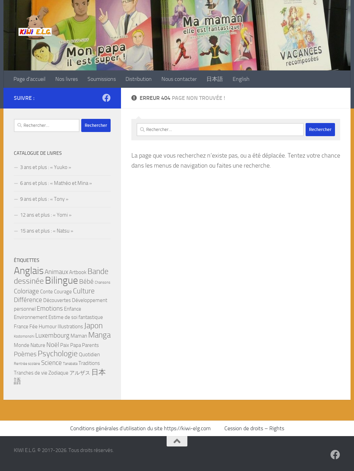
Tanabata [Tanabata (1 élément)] (70, 363)
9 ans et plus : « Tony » (44, 199)
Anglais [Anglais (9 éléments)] (29, 271)
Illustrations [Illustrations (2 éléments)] (70, 326)
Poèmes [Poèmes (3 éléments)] (25, 354)
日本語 (214, 79)
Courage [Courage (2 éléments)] (63, 292)
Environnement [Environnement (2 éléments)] (30, 317)
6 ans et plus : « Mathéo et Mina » (56, 183)
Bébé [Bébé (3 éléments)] (86, 281)
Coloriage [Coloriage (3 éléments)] (26, 291)
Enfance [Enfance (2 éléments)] (72, 309)
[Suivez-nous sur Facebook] (106, 98)
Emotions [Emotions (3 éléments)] (50, 308)
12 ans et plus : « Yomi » (46, 215)
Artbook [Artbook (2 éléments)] (77, 272)
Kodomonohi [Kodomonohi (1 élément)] (24, 336)
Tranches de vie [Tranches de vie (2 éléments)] (30, 373)
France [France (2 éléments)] (21, 326)
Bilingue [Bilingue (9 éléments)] (61, 280)
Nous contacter (179, 79)
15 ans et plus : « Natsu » (46, 231)
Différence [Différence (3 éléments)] (28, 300)
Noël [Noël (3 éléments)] (52, 345)
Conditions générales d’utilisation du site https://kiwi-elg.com (141, 428)
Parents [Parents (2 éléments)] (90, 345)
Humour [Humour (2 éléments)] (48, 326)
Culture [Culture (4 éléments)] (84, 290)
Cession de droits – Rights (254, 428)
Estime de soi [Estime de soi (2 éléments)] (62, 317)
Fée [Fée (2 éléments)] (33, 326)
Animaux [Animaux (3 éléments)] (56, 272)
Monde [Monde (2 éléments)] (21, 345)
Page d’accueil (29, 79)
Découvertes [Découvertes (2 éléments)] (57, 300)
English (241, 79)
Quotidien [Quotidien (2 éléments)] (89, 354)
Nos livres (66, 79)
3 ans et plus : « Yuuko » (45, 167)
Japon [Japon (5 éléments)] (93, 325)
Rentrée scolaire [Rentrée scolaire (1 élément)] (27, 363)
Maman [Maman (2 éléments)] (79, 336)
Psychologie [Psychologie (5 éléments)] (58, 353)
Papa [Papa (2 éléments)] (75, 345)
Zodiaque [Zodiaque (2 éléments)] (58, 373)
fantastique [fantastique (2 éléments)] (90, 317)
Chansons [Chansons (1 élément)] (102, 282)
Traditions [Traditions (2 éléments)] (89, 363)
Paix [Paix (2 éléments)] (64, 345)
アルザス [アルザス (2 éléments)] (79, 373)
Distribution (138, 79)
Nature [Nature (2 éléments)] (37, 345)
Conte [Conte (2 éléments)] (46, 292)
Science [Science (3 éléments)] (51, 363)
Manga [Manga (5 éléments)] (99, 335)
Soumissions (101, 79)
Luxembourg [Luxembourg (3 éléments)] (52, 335)
